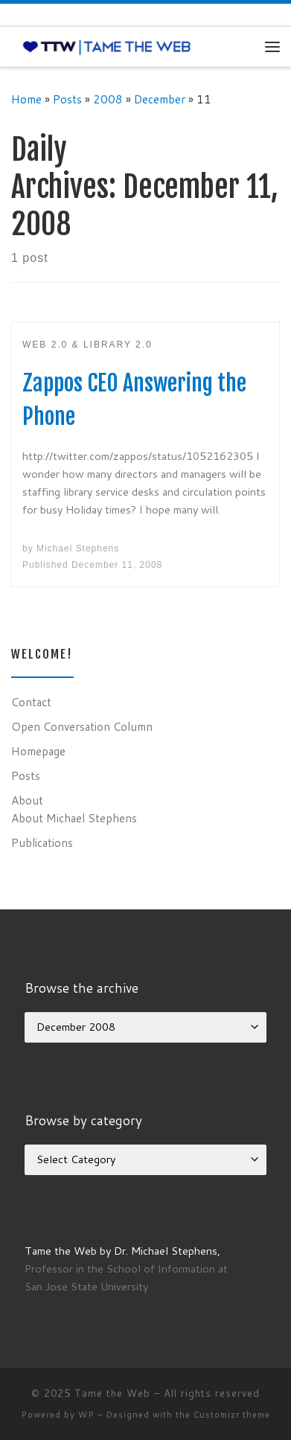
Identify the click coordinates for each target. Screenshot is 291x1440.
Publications (42, 842)
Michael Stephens (77, 548)
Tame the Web (112, 1393)
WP (86, 1415)
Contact (31, 702)
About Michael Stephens (74, 818)
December (159, 99)
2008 (108, 99)
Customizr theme (232, 1415)
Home (26, 99)
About (27, 800)
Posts (67, 99)
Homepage (38, 751)
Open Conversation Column (82, 726)
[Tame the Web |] (106, 46)
